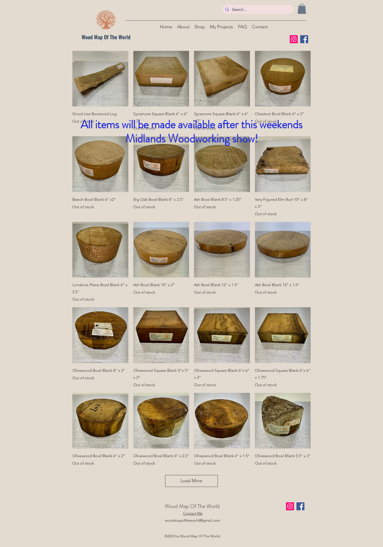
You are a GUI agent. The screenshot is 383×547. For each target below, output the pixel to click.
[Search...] (257, 9)
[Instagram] (294, 39)
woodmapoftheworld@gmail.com (192, 520)
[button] (301, 8)
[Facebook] (304, 39)
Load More (191, 480)
